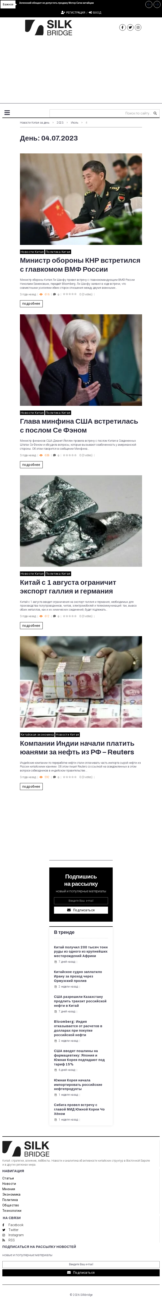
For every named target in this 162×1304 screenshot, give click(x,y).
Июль (74, 122)
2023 (60, 122)
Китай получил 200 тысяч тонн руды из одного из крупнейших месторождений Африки (81, 952)
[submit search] (155, 113)
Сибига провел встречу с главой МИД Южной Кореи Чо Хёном (79, 1109)
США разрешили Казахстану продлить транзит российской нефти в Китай (80, 1001)
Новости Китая (32, 252)
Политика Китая (58, 252)
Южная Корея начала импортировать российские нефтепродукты (78, 1085)
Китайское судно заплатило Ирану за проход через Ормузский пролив (78, 976)
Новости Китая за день (34, 122)
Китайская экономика (37, 734)
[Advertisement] (81, 70)
